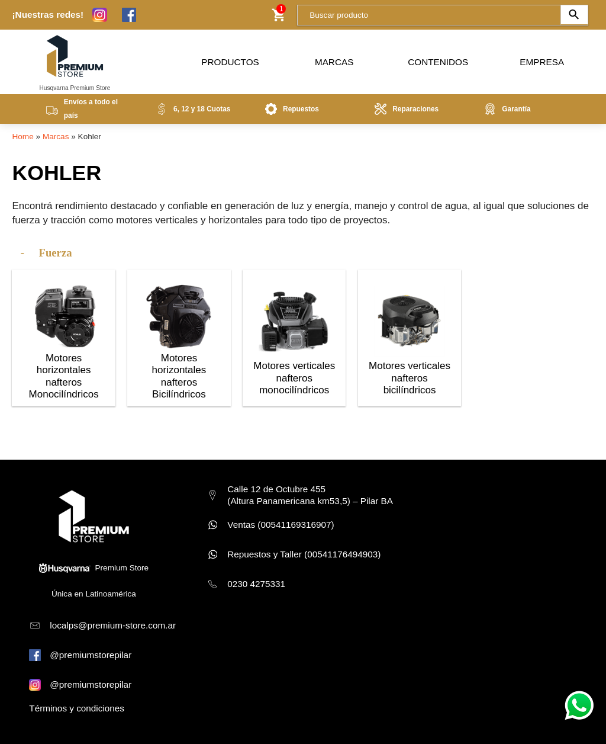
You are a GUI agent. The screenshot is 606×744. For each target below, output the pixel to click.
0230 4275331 (256, 584)
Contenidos (438, 59)
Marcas (334, 59)
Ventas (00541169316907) (280, 524)
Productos (230, 59)
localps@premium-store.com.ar (113, 625)
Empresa (542, 59)
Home (22, 136)
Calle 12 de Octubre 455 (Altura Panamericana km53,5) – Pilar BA (310, 495)
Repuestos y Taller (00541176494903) (304, 554)
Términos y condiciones (76, 708)
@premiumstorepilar (90, 655)
